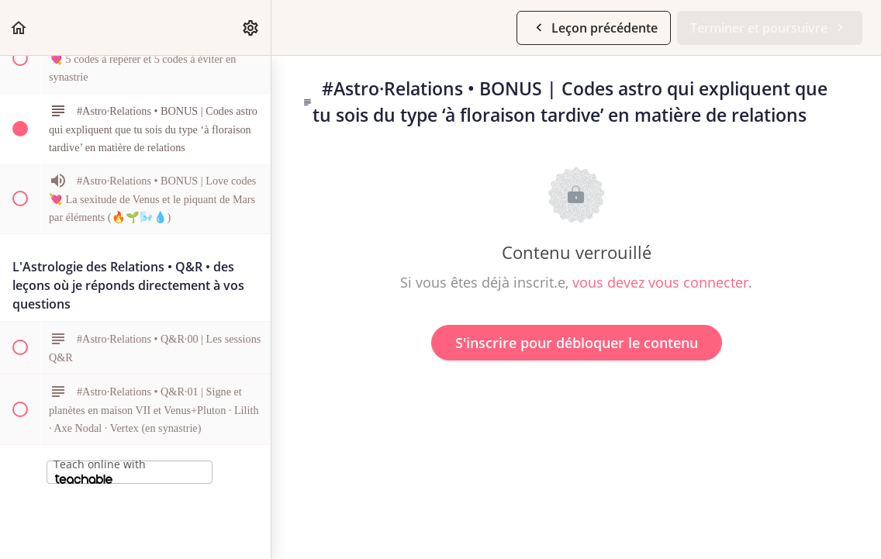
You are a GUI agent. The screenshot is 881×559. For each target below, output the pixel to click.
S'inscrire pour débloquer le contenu (576, 342)
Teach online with (100, 470)
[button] (19, 27)
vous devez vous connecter (660, 282)
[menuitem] (251, 27)
